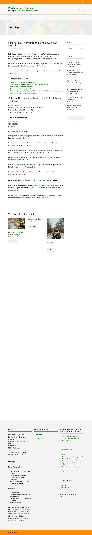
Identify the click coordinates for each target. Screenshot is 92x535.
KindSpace (50, 243)
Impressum (39, 434)
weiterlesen (13, 241)
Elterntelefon (43, 180)
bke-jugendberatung (14, 143)
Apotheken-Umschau (54, 188)
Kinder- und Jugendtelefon (16, 160)
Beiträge (71, 118)
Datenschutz (39, 438)
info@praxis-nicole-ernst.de (17, 455)
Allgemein (20, 48)
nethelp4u (11, 136)
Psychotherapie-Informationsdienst (20, 91)
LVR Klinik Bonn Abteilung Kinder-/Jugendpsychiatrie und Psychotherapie (71, 438)
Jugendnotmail (13, 150)
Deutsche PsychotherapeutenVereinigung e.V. (23, 82)
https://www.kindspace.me (16, 165)
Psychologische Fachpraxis (22, 8)
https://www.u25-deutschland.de (18, 172)
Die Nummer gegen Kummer (17, 157)
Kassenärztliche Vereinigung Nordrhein (21, 89)
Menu (79, 9)
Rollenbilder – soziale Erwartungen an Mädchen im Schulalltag (75, 72)
